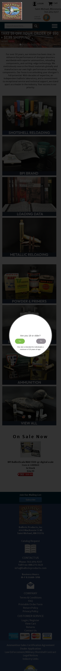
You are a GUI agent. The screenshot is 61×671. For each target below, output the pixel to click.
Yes (20, 341)
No (41, 341)
